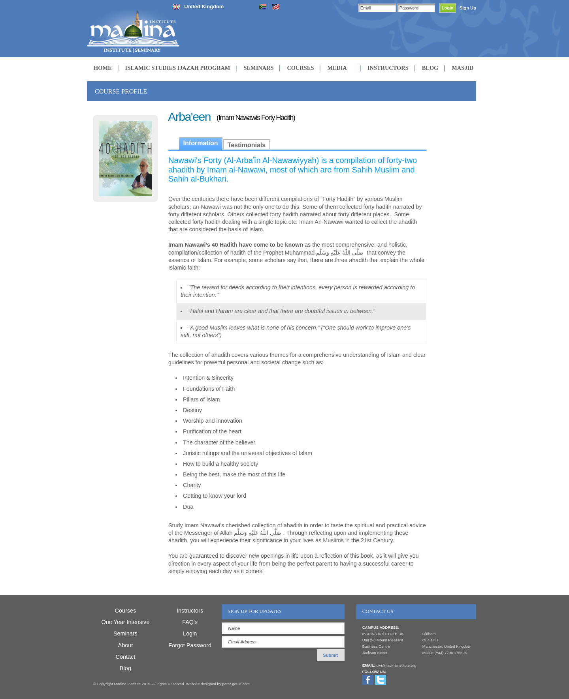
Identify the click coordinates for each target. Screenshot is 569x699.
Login (190, 633)
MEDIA (337, 68)
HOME (103, 68)
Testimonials (247, 145)
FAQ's (190, 622)
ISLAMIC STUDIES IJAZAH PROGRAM (177, 68)
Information (200, 143)
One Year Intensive (126, 622)
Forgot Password (189, 645)
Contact (126, 657)
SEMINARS (258, 68)
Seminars (125, 633)
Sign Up (468, 8)
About (125, 645)
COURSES (300, 68)
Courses (125, 610)
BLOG (430, 68)
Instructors (190, 610)
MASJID (462, 68)
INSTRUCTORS (388, 68)
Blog (125, 668)
